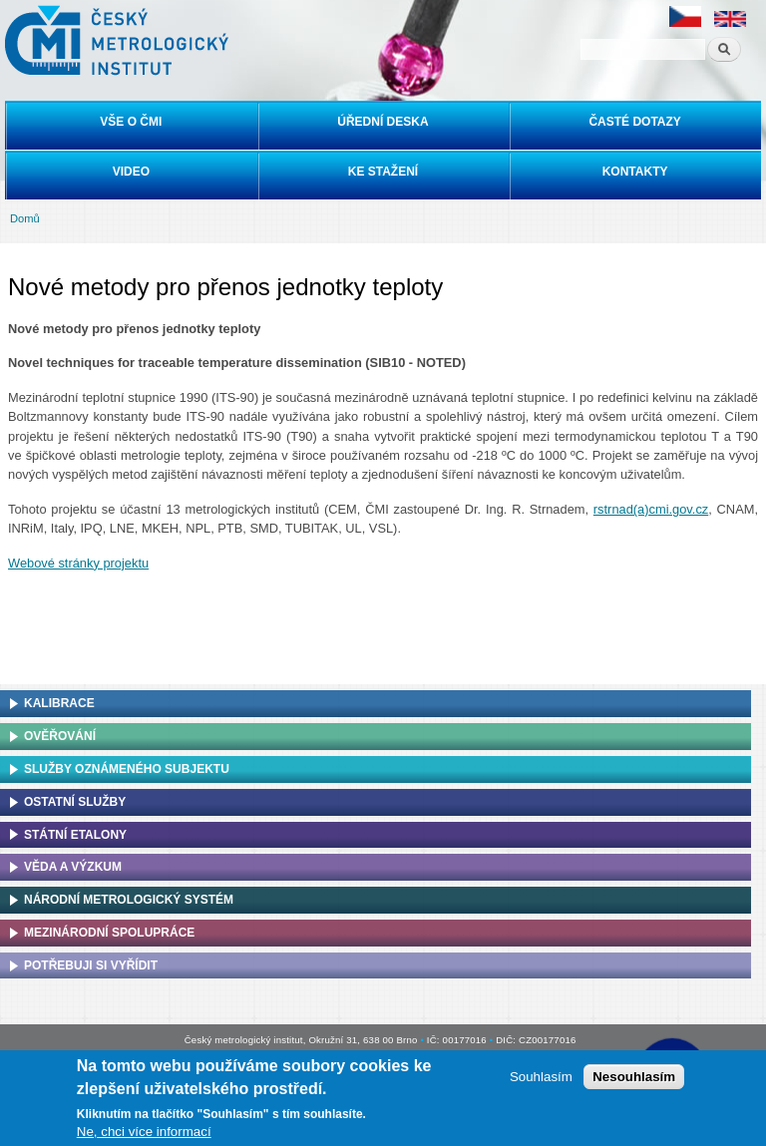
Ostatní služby (75, 802)
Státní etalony (75, 835)
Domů (25, 218)
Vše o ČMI (131, 122)
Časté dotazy (634, 122)
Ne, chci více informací (144, 1131)
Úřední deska (382, 122)
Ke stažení (383, 172)
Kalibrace (59, 703)
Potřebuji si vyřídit (91, 965)
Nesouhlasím (633, 1076)
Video (131, 172)
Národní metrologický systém (128, 900)
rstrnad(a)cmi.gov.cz (650, 509)
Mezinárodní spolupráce (109, 933)
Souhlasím (541, 1076)
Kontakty (635, 172)
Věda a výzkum (73, 867)
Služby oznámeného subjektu (126, 769)
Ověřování (60, 736)
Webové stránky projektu (78, 563)
